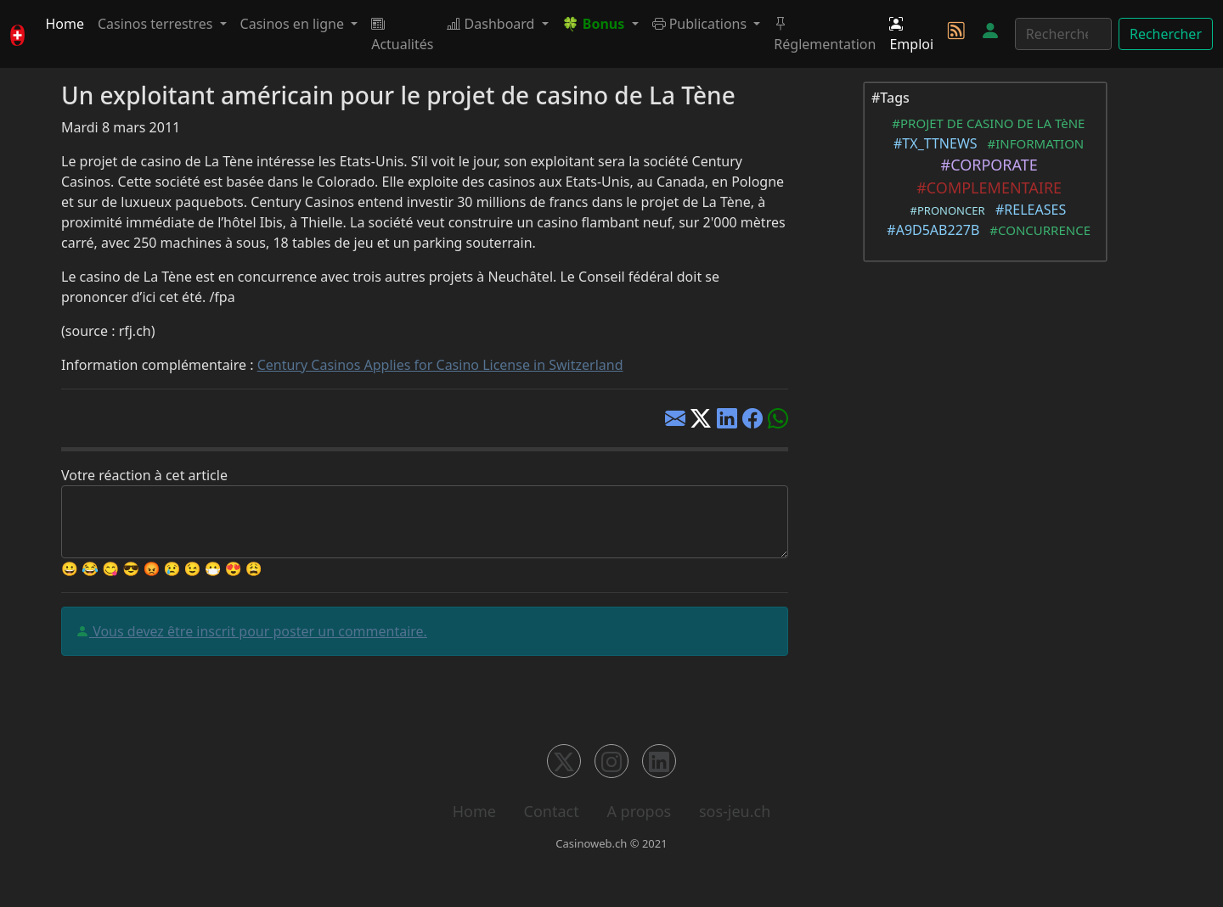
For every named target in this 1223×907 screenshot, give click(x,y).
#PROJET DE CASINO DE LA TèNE (985, 123)
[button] (600, 24)
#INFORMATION (1033, 143)
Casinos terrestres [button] (157, 23)
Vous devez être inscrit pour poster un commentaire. (258, 631)
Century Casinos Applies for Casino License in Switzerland (440, 365)
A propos (638, 811)
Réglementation (825, 33)
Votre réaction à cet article (144, 475)
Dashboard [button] (492, 23)
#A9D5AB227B (929, 230)
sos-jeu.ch (734, 811)
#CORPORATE (985, 164)
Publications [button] (701, 23)
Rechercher (1166, 34)
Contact (551, 811)
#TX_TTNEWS (932, 143)
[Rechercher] (1063, 34)
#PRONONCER (945, 210)
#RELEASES (1027, 209)
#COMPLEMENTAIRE (985, 187)
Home (64, 23)
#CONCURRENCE (1037, 229)
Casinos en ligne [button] (294, 23)
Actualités (402, 33)
